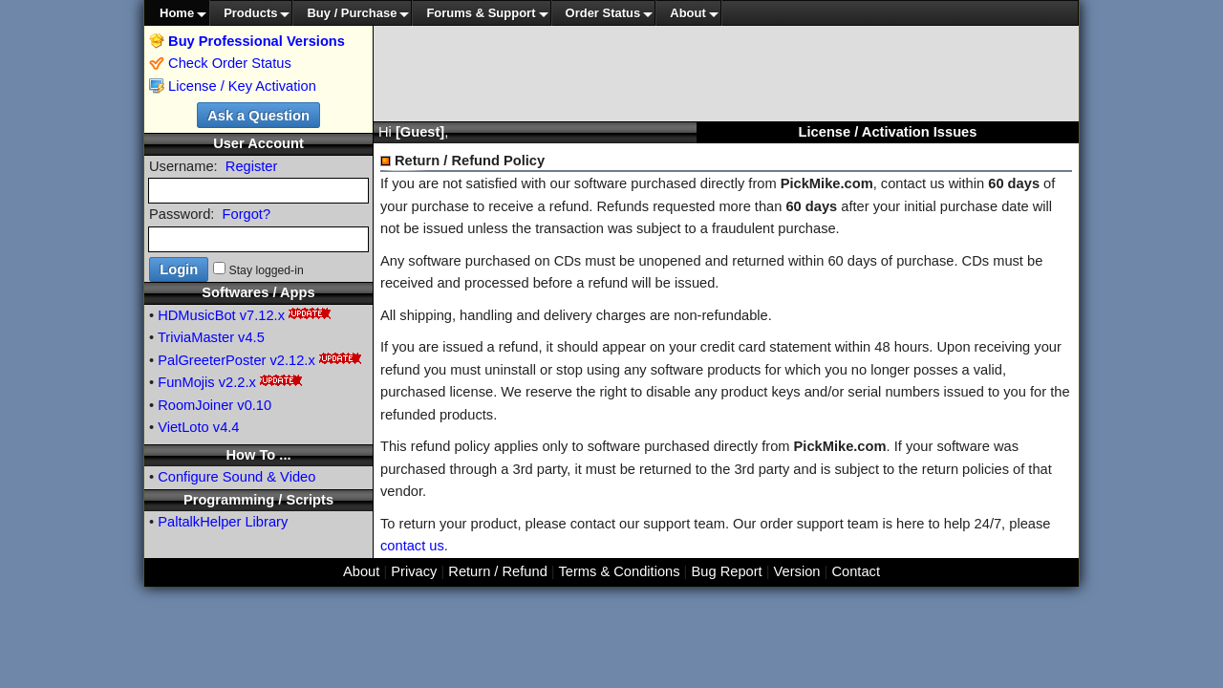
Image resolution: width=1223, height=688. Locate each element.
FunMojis (186, 382)
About (688, 13)
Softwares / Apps (258, 292)
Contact (855, 571)
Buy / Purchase (352, 13)
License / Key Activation (242, 86)
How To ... (257, 454)
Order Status (603, 13)
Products (250, 13)
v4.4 (226, 427)
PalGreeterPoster (212, 360)
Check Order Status (220, 63)
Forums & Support (480, 13)
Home (177, 13)
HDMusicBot (196, 315)
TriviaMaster (196, 337)
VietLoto (183, 427)
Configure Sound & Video (236, 476)
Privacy (414, 571)
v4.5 (251, 337)
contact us (412, 545)
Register (251, 166)
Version (797, 571)
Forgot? (247, 214)
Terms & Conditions (618, 571)
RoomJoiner (195, 405)
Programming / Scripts (258, 499)
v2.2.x (237, 382)
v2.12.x (292, 360)
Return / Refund (497, 571)
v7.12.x (262, 315)
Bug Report (727, 571)
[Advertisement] (726, 74)
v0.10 (254, 405)
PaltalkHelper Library (223, 521)
